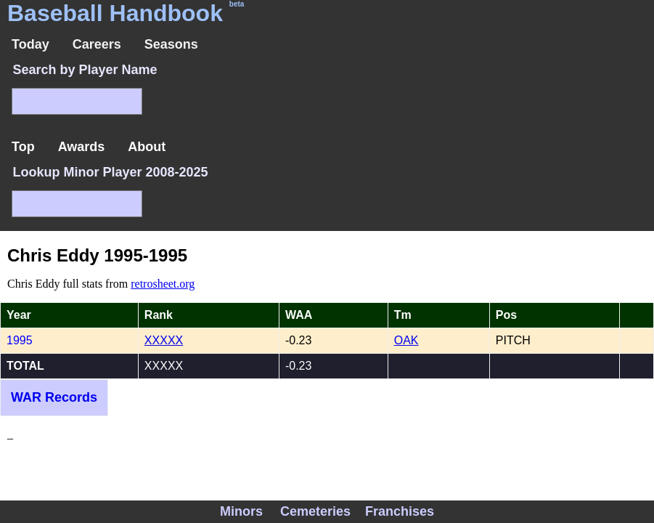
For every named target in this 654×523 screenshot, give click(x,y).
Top (23, 146)
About (146, 146)
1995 (20, 340)
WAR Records (54, 397)
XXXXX (163, 340)
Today (30, 44)
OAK (406, 340)
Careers (97, 44)
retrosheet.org (163, 283)
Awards (81, 146)
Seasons (171, 44)
